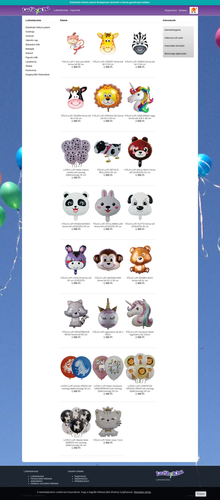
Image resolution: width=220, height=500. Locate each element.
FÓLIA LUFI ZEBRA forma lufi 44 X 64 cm (140, 63)
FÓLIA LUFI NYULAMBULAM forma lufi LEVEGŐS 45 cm (108, 225)
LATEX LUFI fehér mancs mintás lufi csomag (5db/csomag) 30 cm (76, 172)
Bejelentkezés (81, 479)
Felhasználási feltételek (41, 479)
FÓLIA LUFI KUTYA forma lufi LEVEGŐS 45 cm (140, 225)
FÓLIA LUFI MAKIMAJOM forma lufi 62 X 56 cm (108, 279)
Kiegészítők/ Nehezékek (38, 74)
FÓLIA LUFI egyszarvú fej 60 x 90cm (108, 333)
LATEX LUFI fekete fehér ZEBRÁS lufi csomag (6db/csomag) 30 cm (76, 442)
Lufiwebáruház (61, 10)
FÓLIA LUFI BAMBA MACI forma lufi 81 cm (140, 279)
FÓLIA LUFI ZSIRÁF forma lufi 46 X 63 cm (108, 63)
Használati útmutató (174, 45)
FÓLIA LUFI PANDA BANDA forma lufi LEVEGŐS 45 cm (76, 225)
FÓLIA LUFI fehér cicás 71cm (108, 440)
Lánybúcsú (31, 61)
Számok (30, 36)
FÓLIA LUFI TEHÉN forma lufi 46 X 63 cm (76, 117)
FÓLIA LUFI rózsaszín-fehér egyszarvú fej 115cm (140, 333)
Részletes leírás (142, 492)
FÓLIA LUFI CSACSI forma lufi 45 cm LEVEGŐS (76, 279)
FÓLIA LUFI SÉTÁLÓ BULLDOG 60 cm (108, 171)
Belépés (183, 10)
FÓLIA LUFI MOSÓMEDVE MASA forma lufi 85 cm (76, 333)
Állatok (29, 66)
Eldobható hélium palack (38, 27)
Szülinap (30, 31)
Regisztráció (171, 10)
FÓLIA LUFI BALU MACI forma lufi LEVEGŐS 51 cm (139, 171)
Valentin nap (32, 40)
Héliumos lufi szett (174, 38)
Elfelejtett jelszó (82, 481)
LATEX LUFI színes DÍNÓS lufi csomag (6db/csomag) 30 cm (76, 387)
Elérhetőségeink (173, 30)
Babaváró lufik (33, 44)
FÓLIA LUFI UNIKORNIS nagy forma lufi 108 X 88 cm (140, 117)
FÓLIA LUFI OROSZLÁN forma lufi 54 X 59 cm (108, 117)
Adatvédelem (37, 481)
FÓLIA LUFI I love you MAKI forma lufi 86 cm (76, 63)
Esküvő (29, 53)
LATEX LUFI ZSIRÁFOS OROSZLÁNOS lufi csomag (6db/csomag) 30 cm (140, 388)
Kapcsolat (75, 10)
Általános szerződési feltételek (44, 483)
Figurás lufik (32, 57)
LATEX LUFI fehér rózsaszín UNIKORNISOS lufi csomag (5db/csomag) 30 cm (108, 388)
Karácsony (31, 70)
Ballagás (30, 49)
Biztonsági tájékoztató (175, 53)
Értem (201, 493)
